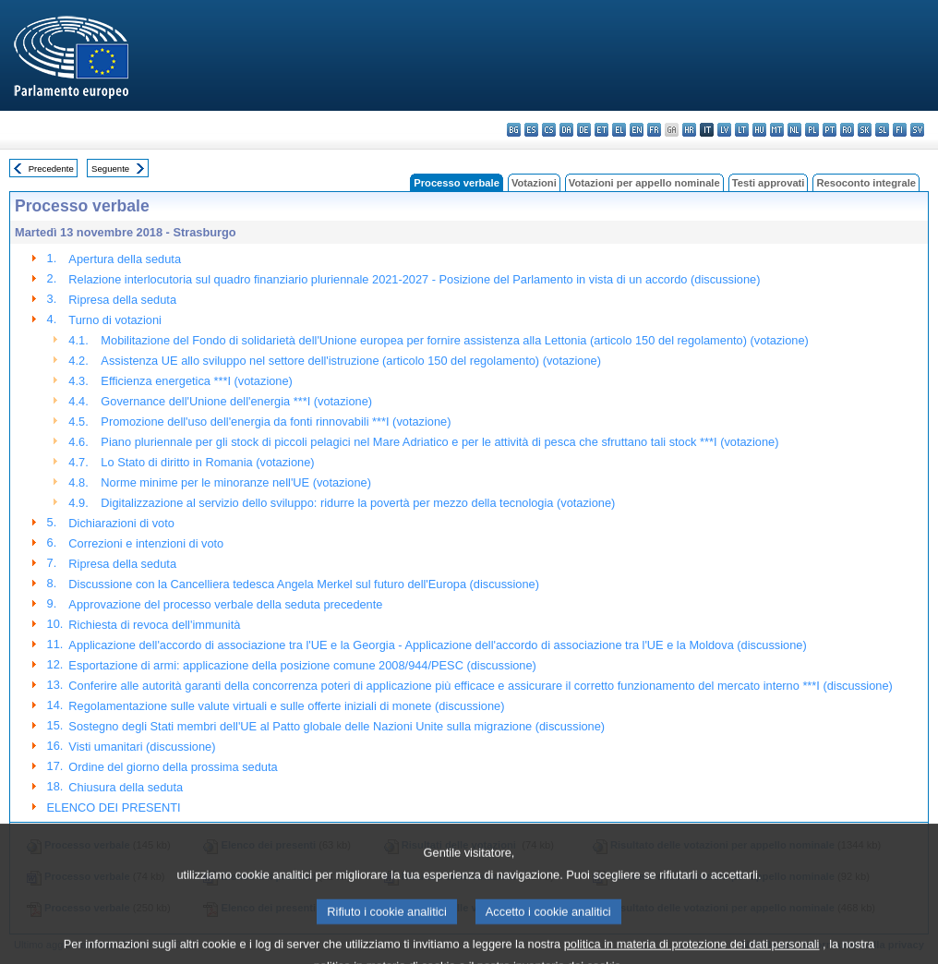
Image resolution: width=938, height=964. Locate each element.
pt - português (829, 130)
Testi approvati (768, 182)
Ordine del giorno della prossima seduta (172, 767)
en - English (636, 130)
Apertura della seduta (124, 259)
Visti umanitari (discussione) (141, 746)
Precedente (51, 168)
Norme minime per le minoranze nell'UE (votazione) (236, 482)
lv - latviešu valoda (724, 130)
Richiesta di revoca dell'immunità (154, 625)
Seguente (110, 168)
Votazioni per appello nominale (644, 182)
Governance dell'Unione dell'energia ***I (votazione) (236, 401)
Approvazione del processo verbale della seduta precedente (225, 604)
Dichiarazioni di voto (121, 523)
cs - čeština (549, 130)
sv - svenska (917, 130)
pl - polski (812, 130)
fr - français (654, 130)
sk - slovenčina (865, 130)
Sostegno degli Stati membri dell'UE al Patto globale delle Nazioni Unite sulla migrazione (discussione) (336, 726)
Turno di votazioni (115, 320)
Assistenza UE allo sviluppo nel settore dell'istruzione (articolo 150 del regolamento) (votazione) (351, 361)
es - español (531, 130)
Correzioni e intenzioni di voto (145, 543)
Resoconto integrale (866, 182)
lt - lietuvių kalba (742, 130)
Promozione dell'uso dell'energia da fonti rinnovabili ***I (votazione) (276, 421)
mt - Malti (777, 130)
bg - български (514, 130)
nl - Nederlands (794, 130)
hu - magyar (759, 130)
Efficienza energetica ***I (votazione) (196, 381)
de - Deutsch (584, 130)
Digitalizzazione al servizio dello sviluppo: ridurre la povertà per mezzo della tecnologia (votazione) (358, 503)
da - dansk (566, 130)
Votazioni (534, 182)
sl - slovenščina (882, 130)
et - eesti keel (601, 130)
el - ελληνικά (619, 130)
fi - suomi (900, 130)
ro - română (847, 130)
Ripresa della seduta (122, 300)
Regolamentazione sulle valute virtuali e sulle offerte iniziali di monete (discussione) (286, 706)
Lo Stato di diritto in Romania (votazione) (207, 462)
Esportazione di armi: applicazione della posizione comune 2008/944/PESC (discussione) (301, 665)
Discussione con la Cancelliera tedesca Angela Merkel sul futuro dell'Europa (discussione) (303, 584)
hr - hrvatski (689, 130)
